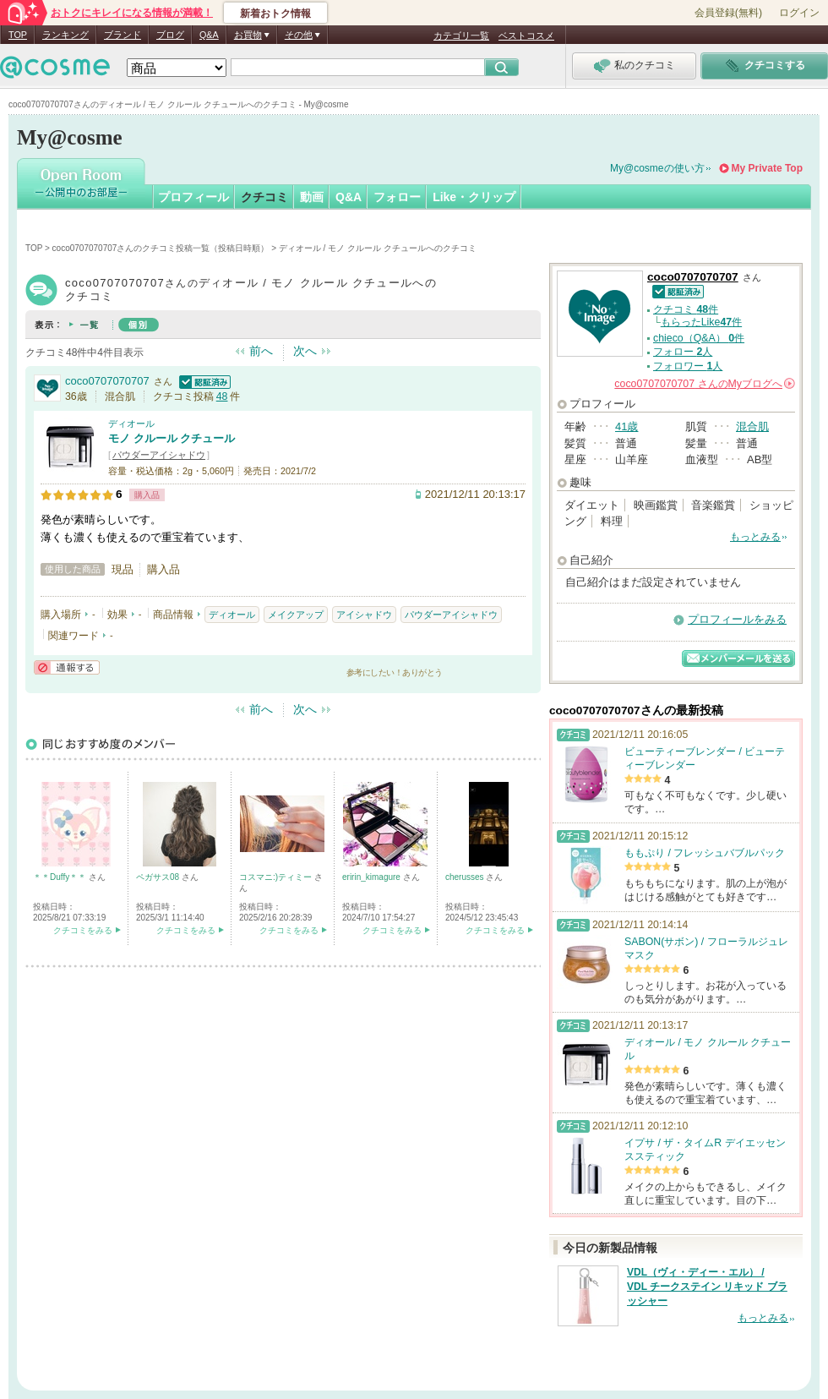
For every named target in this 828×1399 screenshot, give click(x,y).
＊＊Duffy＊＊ (61, 877)
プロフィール (193, 197)
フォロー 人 (682, 352)
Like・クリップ (474, 197)
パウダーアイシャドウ (158, 455)
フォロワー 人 (687, 366)
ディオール (131, 423)
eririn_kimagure (372, 877)
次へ (305, 351)
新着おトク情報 (275, 13)
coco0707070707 (107, 380)
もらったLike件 (701, 322)
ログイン (799, 13)
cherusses (465, 877)
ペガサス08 (159, 877)
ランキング (65, 35)
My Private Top (767, 168)
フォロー (397, 197)
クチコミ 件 (685, 309)
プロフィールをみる (737, 619)
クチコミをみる (82, 930)
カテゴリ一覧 (461, 35)
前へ (261, 351)
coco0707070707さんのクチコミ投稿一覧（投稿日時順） (161, 248)
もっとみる (755, 537)
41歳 (626, 426)
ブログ (170, 35)
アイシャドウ (364, 614)
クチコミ (264, 197)
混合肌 (752, 426)
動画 (312, 197)
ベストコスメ (526, 35)
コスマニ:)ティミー (276, 877)
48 (222, 396)
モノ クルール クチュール (171, 438)
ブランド (122, 35)
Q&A (209, 35)
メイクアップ (296, 614)
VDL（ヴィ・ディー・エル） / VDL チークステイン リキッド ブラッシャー (707, 1286)
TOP (17, 35)
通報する (67, 667)
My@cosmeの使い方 (657, 168)
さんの (704, 384)
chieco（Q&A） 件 (698, 338)
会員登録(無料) (728, 13)
